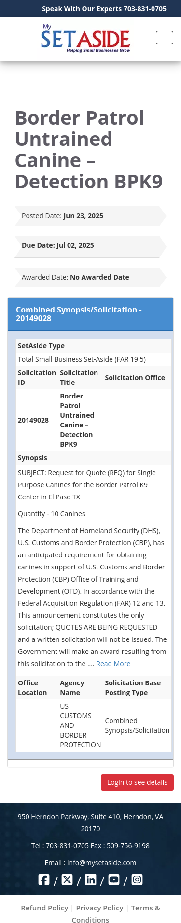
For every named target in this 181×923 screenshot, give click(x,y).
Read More (113, 663)
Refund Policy (44, 907)
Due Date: (38, 245)
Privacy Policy (99, 907)
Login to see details (137, 782)
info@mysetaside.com (101, 862)
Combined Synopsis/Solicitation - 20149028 (79, 314)
